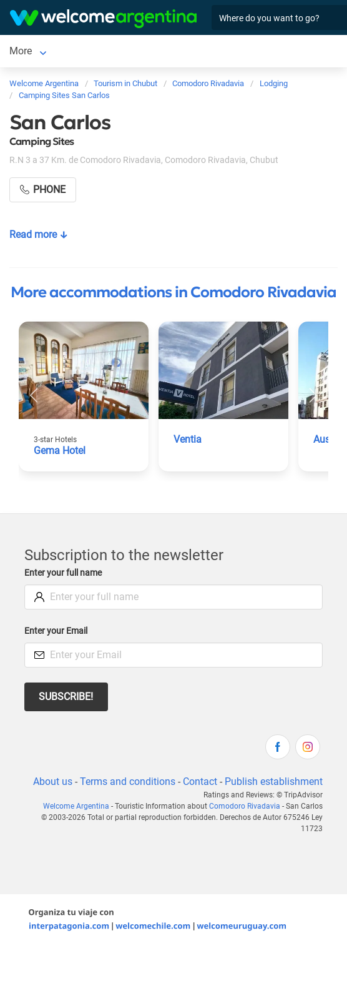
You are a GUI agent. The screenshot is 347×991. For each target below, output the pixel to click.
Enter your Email (55, 631)
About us (52, 781)
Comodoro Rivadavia (244, 806)
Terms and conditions (127, 781)
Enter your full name (63, 573)
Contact (200, 781)
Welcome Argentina (76, 806)
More (20, 51)
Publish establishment (274, 781)
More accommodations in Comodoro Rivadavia (173, 292)
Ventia (188, 439)
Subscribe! (66, 697)
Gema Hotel (60, 450)
